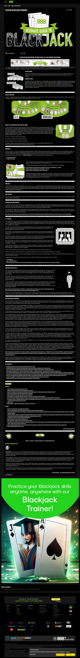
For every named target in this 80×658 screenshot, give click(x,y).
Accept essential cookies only (60, 654)
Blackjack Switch (28, 84)
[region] (52, 652)
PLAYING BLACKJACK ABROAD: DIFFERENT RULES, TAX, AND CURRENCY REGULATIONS (21, 589)
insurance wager (29, 186)
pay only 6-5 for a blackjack (46, 83)
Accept (70, 654)
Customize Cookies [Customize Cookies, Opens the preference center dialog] (33, 654)
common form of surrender (13, 151)
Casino (5, 5)
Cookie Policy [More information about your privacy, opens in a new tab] (67, 651)
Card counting (8, 196)
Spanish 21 (69, 83)
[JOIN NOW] (55, 599)
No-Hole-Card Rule (35, 98)
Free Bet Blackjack (39, 84)
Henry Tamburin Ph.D (11, 53)
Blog (9, 5)
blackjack (33, 204)
